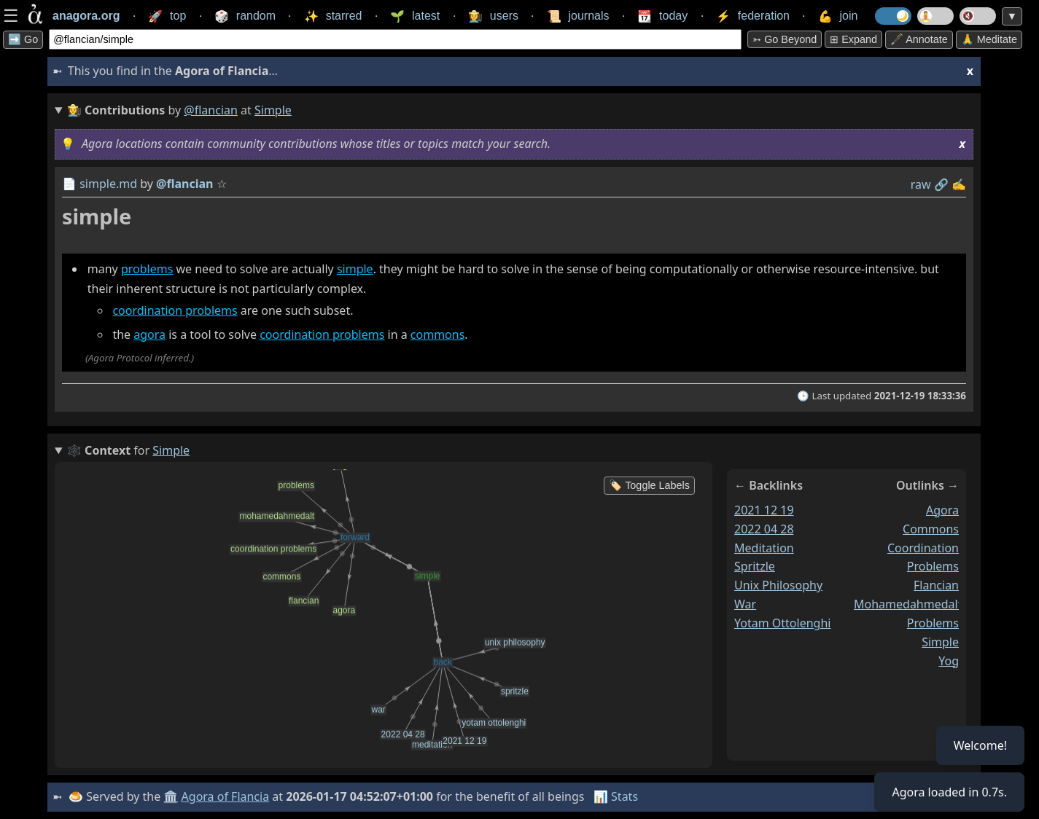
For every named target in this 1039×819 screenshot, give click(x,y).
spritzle (754, 566)
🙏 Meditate (989, 39)
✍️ (959, 184)
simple (355, 269)
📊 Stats (616, 796)
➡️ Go (23, 39)
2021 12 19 (764, 510)
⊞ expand (853, 39)
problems (147, 269)
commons (437, 334)
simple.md (108, 184)
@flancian (211, 110)
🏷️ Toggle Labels (649, 485)
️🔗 (941, 184)
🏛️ (170, 796)
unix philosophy (778, 585)
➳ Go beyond (784, 39)
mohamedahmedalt (908, 604)
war (745, 604)
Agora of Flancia (226, 796)
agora (149, 334)
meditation (764, 548)
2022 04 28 (764, 529)
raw (921, 184)
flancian (936, 585)
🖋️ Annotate (919, 39)
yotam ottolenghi (782, 623)
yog (948, 661)
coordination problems (174, 310)
